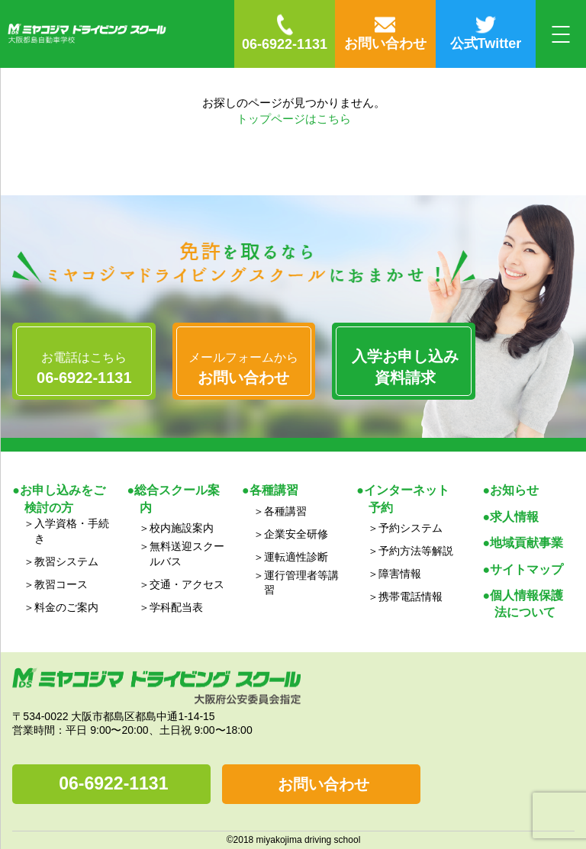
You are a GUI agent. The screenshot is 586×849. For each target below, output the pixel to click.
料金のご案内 (66, 607)
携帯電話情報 (410, 596)
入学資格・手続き (71, 531)
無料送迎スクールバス (187, 554)
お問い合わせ (323, 784)
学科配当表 (176, 607)
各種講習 (285, 511)
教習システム (66, 561)
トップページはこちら (294, 118)
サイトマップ (526, 569)
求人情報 (514, 516)
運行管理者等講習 (301, 583)
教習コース (61, 584)
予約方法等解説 (415, 551)
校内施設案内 (182, 528)
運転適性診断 (296, 557)
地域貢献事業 (526, 542)
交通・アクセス (187, 584)
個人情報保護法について (526, 604)
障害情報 (399, 574)
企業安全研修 (296, 534)
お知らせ (514, 490)
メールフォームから (244, 369)
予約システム (410, 528)
